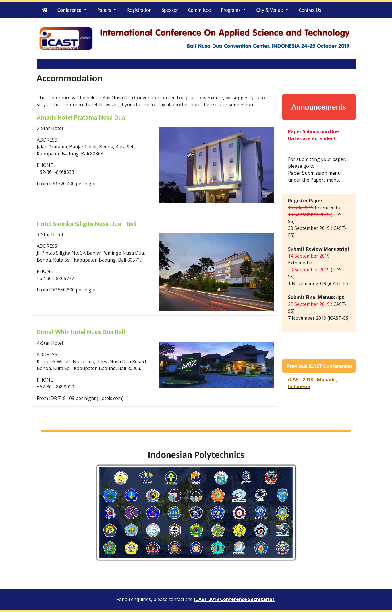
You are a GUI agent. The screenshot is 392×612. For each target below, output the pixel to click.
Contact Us (310, 10)
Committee (199, 10)
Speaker (170, 10)
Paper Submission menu (314, 173)
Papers (104, 10)
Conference (69, 10)
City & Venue (269, 10)
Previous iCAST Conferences (320, 366)
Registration (139, 10)
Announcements (318, 107)
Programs (230, 10)
